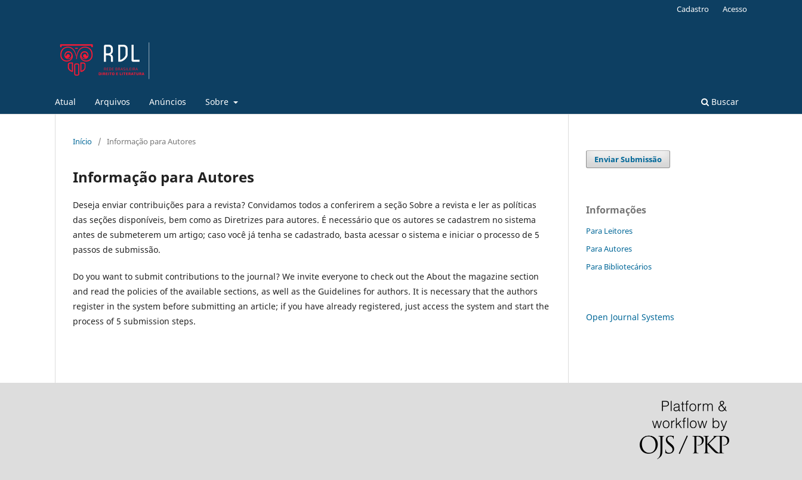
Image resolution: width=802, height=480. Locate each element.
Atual (65, 101)
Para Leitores (609, 230)
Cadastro (693, 9)
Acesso (735, 9)
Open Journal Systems (630, 317)
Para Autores (609, 248)
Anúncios (167, 101)
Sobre (218, 101)
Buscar (720, 101)
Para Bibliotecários (619, 266)
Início (82, 141)
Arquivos (112, 101)
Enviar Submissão (628, 159)
